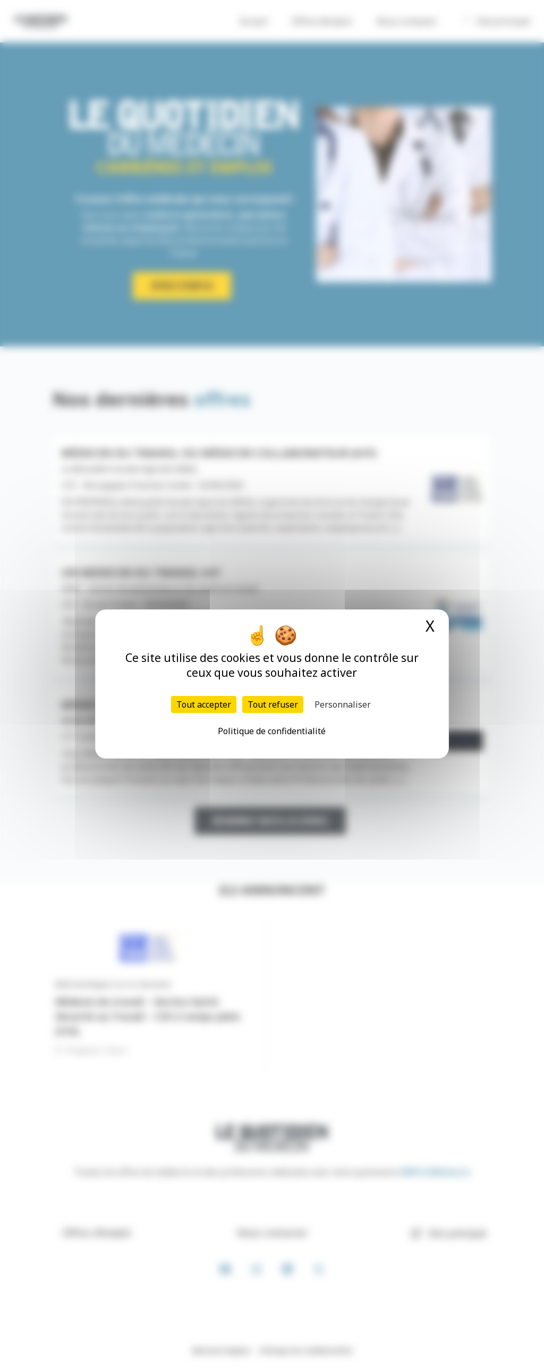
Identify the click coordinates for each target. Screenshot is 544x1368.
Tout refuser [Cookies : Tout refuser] (273, 704)
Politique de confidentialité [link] (272, 731)
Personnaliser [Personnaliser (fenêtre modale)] (342, 704)
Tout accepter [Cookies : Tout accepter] (203, 704)
